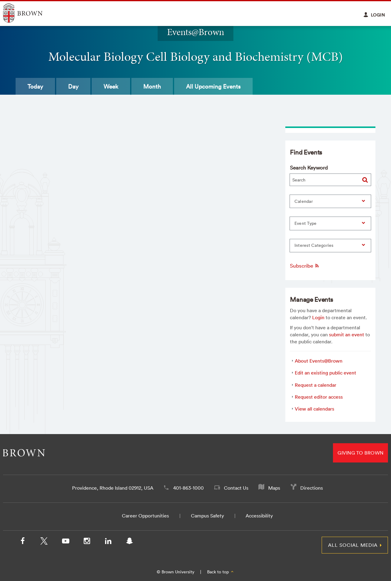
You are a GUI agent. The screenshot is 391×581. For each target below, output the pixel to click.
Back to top (220, 572)
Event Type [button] (305, 223)
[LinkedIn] (108, 542)
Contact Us (236, 488)
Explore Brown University (30, 13)
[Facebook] (22, 542)
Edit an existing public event (325, 373)
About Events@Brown (318, 361)
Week (111, 86)
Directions (311, 488)
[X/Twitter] (44, 542)
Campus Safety (207, 516)
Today (35, 86)
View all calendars (314, 409)
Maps (274, 488)
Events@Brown (195, 31)
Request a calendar (315, 385)
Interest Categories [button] (314, 245)
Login (318, 317)
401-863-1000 (188, 488)
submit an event (346, 334)
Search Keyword (309, 167)
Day (73, 86)
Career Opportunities (145, 516)
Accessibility (259, 516)
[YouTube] (65, 542)
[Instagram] (86, 542)
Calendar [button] (303, 201)
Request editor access (319, 397)
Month (152, 86)
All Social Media (353, 545)
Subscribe (305, 265)
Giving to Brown (360, 453)
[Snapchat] (129, 542)
